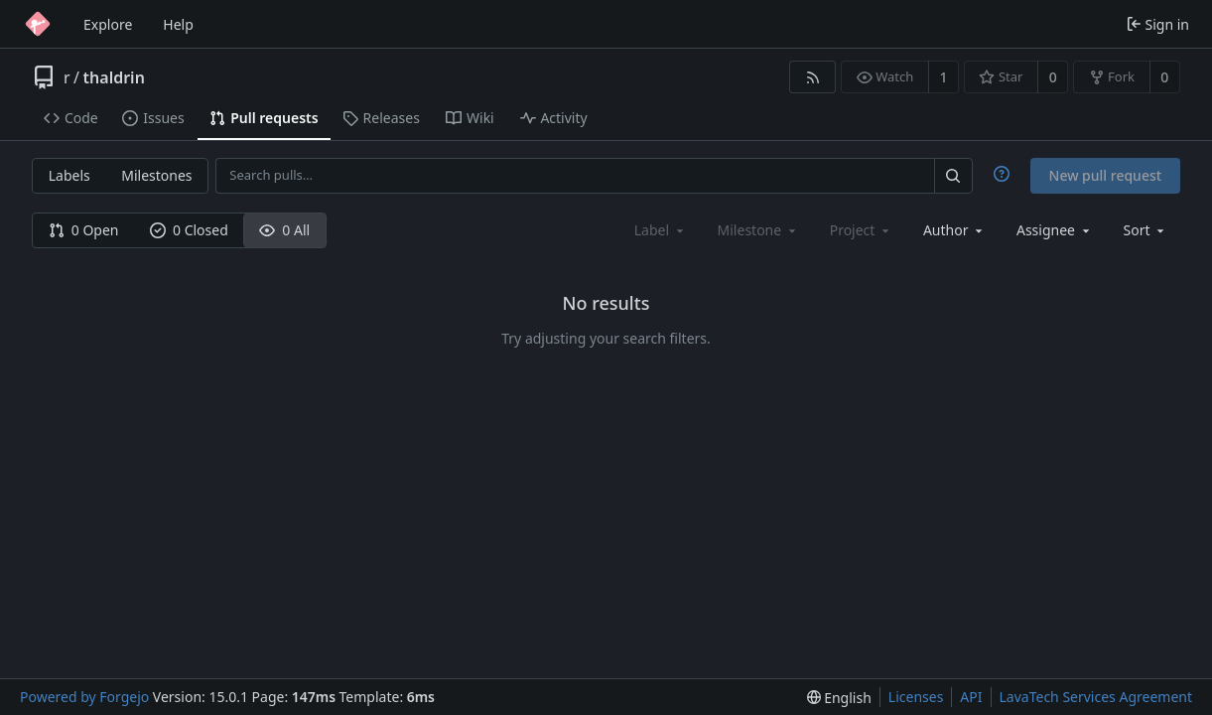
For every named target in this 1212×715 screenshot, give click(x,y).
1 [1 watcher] (944, 77)
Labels (69, 175)
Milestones (156, 175)
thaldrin (114, 77)
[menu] (1146, 230)
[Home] (38, 24)
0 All (284, 229)
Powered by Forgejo (84, 696)
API (971, 696)
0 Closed (189, 229)
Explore (107, 24)
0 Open (84, 229)
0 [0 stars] (1053, 77)
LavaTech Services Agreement (1096, 696)
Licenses (916, 696)
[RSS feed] (812, 77)
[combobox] (954, 230)
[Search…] (953, 175)
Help (178, 24)
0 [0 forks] (1164, 77)
